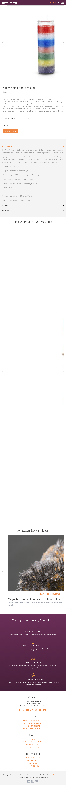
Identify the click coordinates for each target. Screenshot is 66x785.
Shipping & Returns (33, 742)
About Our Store (33, 758)
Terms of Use (33, 747)
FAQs (33, 739)
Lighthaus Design (57, 775)
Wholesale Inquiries (33, 729)
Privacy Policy (33, 745)
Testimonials (33, 766)
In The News (33, 760)
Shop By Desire (33, 726)
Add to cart (10, 131)
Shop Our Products (33, 720)
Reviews (33, 763)
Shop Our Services (33, 723)
